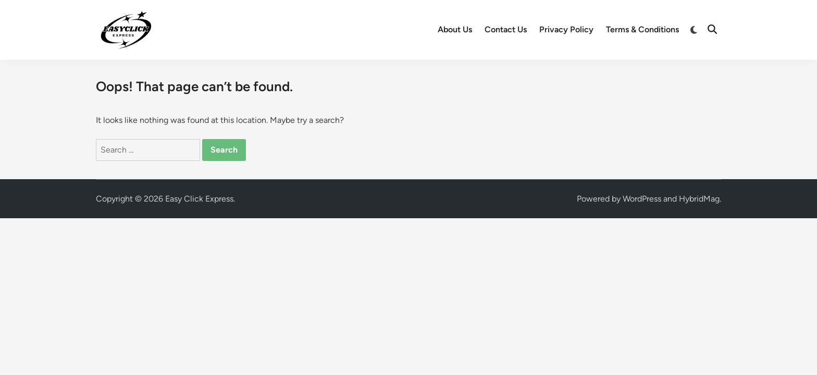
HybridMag (699, 199)
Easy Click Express (199, 199)
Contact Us (506, 29)
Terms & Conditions (642, 29)
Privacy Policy (566, 29)
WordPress (642, 199)
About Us (455, 29)
